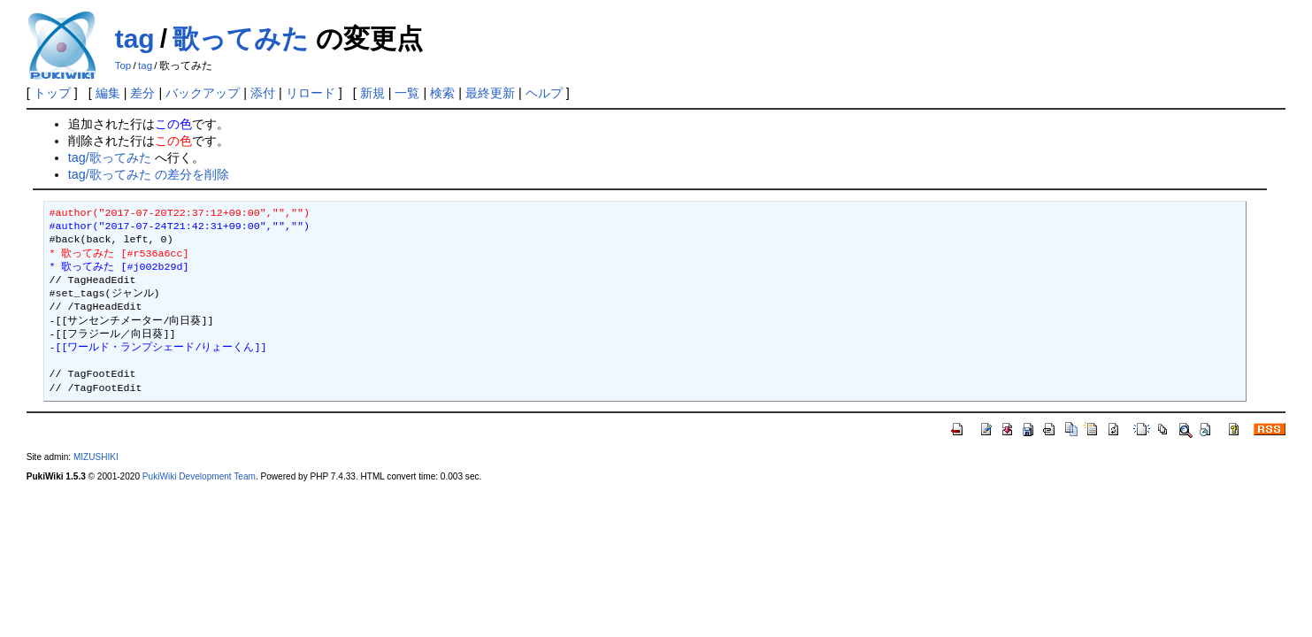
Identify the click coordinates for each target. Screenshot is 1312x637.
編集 (108, 93)
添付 (262, 93)
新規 (372, 93)
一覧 (407, 93)
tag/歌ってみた (109, 157)
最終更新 (490, 93)
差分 (142, 93)
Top (123, 65)
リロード (310, 93)
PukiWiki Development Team (199, 476)
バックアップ (202, 93)
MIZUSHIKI (96, 457)
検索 (442, 93)
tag (135, 38)
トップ (52, 93)
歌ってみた (241, 38)
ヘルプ (544, 93)
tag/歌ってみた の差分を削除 (148, 174)
